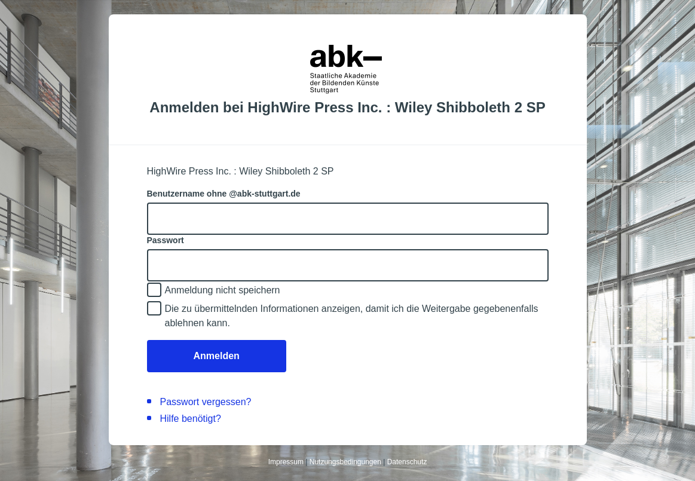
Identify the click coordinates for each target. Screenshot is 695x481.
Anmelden (217, 356)
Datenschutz (407, 462)
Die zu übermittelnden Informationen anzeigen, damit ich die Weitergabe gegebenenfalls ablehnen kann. (351, 316)
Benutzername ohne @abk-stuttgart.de (224, 193)
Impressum (286, 462)
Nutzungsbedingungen (345, 462)
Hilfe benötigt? (190, 418)
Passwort (165, 240)
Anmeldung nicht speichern (222, 290)
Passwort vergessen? (206, 402)
